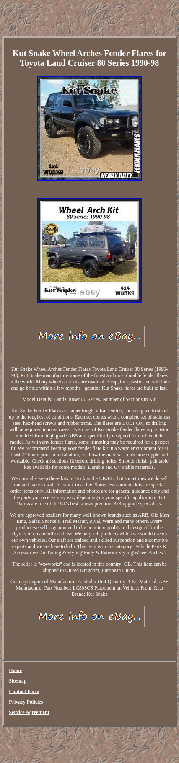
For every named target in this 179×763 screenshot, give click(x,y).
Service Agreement (29, 712)
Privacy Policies (26, 702)
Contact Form (24, 691)
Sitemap (17, 681)
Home (15, 670)
